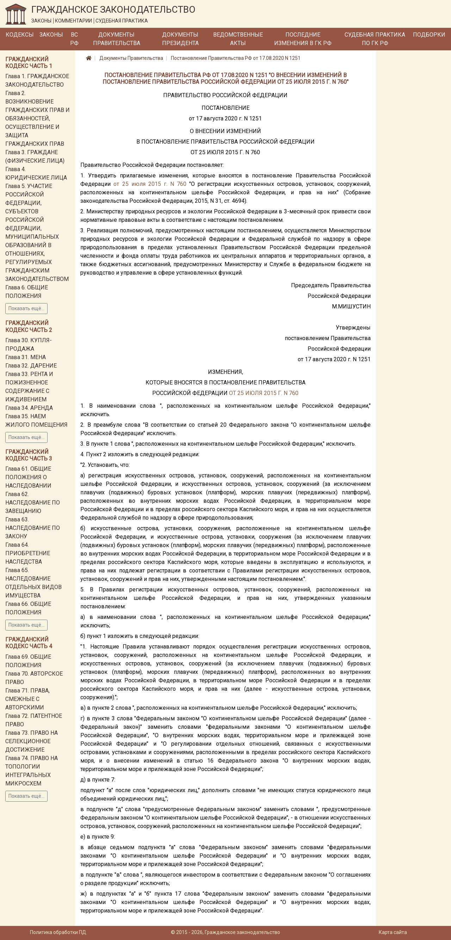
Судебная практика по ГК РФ (375, 38)
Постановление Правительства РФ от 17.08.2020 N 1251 (236, 58)
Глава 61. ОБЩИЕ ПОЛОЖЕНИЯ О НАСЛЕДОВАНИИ (28, 477)
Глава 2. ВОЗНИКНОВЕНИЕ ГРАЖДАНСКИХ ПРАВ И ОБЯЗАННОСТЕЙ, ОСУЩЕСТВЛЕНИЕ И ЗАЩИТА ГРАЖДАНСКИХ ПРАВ (37, 118)
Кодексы (20, 34)
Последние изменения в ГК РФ (303, 38)
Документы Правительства (116, 38)
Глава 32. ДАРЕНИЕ (31, 365)
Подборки (429, 34)
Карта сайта (393, 932)
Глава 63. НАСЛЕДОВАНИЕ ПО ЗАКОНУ (32, 528)
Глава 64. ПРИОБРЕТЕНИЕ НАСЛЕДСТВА (27, 553)
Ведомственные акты (238, 38)
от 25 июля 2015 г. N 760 (149, 184)
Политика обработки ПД (58, 932)
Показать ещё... (26, 308)
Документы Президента (180, 38)
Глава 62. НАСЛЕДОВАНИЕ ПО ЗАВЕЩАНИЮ (32, 502)
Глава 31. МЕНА (25, 357)
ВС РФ (74, 38)
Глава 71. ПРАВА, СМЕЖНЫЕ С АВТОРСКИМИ (27, 699)
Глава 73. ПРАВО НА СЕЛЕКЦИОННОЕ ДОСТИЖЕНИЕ (31, 741)
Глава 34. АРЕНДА (29, 408)
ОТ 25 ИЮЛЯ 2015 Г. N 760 (263, 393)
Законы (51, 34)
